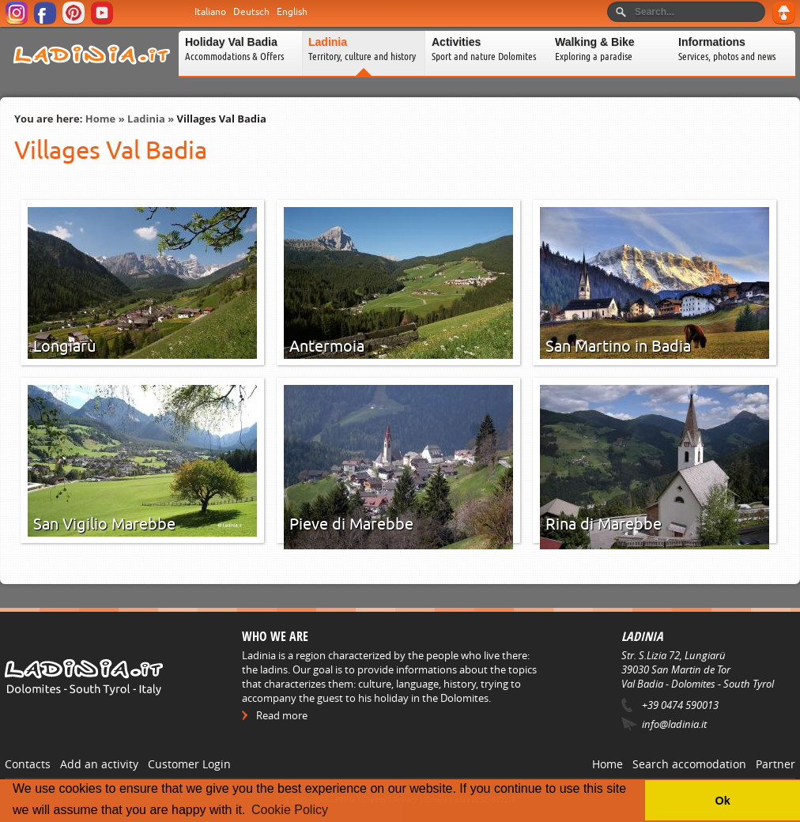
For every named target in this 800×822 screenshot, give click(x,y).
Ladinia (146, 118)
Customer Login (189, 763)
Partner (775, 763)
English (292, 12)
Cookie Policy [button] (289, 809)
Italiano (210, 12)
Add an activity (99, 763)
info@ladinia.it (674, 724)
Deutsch (251, 12)
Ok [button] (722, 800)
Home (100, 118)
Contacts (28, 763)
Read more (282, 715)
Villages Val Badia (221, 118)
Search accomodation (689, 763)
